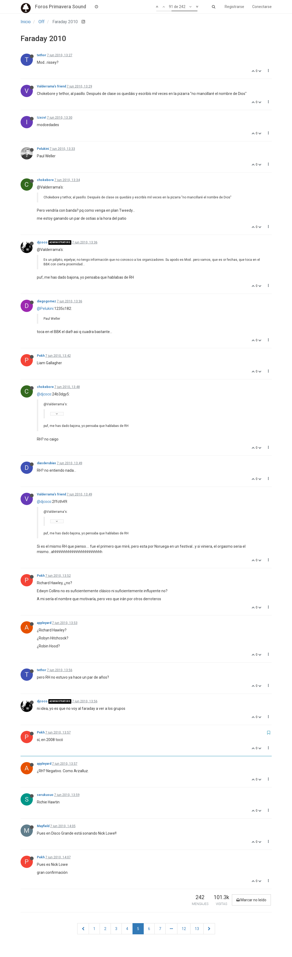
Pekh (41, 356)
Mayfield (43, 826)
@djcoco (44, 394)
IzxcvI (41, 117)
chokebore (45, 180)
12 (184, 929)
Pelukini (43, 149)
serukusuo (45, 795)
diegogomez (46, 301)
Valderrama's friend (51, 86)
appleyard (44, 623)
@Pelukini (45, 308)
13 (197, 929)
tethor (41, 55)
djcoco (42, 242)
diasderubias (46, 463)
